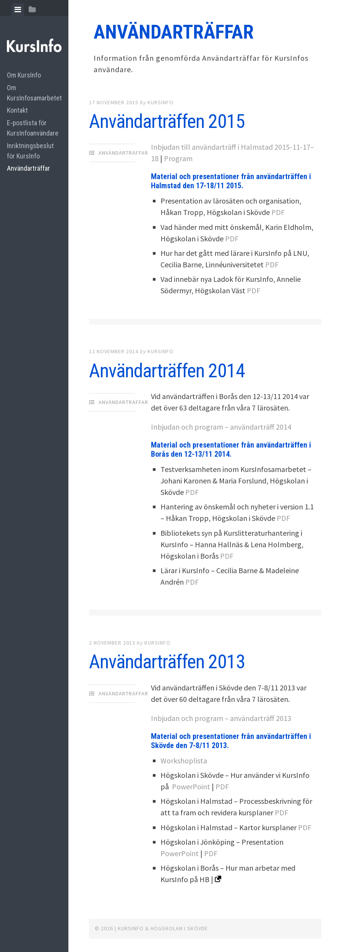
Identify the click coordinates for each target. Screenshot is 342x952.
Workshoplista (183, 760)
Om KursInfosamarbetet (34, 93)
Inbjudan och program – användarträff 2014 (221, 427)
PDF (278, 212)
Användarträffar (28, 168)
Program (178, 158)
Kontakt (17, 110)
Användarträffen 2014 (167, 371)
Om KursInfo (24, 75)
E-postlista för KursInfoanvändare (32, 128)
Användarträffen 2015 (167, 121)
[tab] (17, 9)
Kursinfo (160, 102)
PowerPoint (191, 786)
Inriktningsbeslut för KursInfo (30, 151)
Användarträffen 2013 (167, 662)
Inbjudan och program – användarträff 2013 (221, 718)
